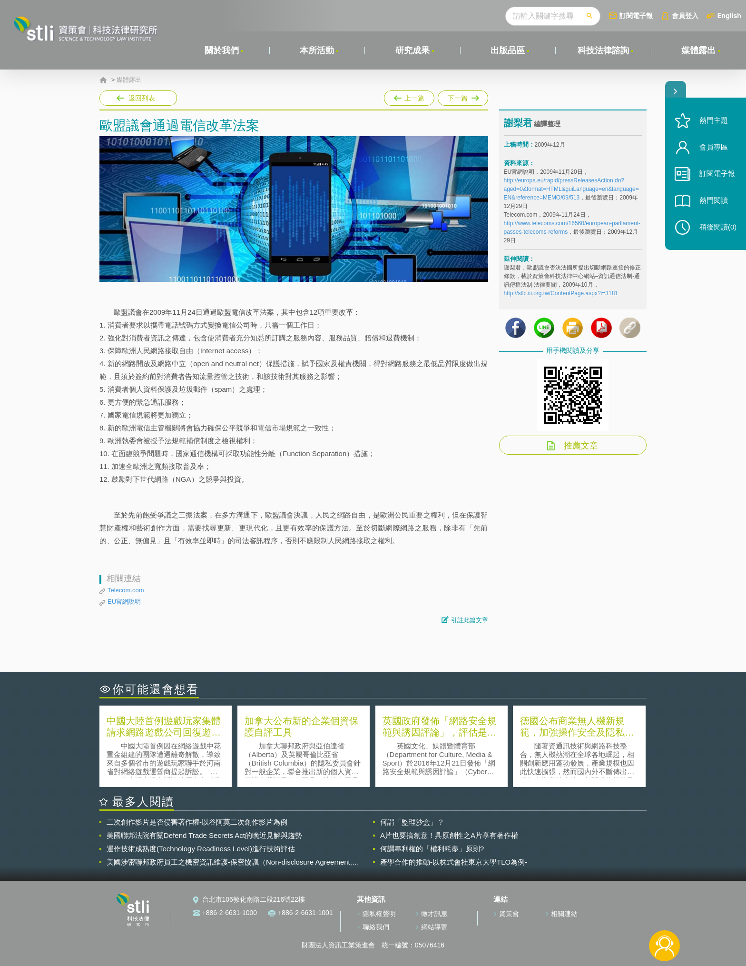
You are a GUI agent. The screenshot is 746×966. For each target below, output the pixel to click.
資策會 (509, 913)
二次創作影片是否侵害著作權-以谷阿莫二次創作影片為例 (197, 822)
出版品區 (508, 50)
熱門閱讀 (713, 200)
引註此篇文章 (469, 620)
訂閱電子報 (636, 15)
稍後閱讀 (717, 227)
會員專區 (713, 147)
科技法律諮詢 (603, 50)
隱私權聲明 (379, 913)
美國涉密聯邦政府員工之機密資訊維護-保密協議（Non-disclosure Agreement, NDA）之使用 (229, 862)
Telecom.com (126, 590)
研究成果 (412, 50)
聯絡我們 (376, 927)
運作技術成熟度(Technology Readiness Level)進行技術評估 (201, 849)
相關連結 (564, 913)
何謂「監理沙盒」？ (412, 822)
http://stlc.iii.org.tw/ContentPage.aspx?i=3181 (561, 293)
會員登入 (685, 15)
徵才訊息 (434, 913)
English (729, 15)
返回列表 (141, 98)
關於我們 (222, 50)
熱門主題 (713, 120)
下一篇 (463, 98)
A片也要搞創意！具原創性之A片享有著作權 (449, 835)
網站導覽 (434, 927)
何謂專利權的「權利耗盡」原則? (432, 849)
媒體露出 (698, 50)
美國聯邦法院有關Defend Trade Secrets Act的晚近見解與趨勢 (204, 835)
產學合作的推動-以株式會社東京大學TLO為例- (453, 862)
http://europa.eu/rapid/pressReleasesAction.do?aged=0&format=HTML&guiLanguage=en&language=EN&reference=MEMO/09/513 (571, 189)
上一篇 (409, 96)
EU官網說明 (124, 601)
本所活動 (317, 50)
